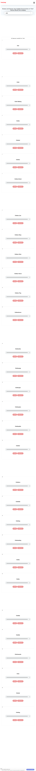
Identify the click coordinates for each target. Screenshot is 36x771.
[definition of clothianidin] (15, 434)
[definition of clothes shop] (15, 242)
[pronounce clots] (18, 677)
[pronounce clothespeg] (18, 371)
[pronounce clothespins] (18, 410)
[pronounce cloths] (18, 582)
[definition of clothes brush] (15, 187)
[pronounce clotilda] (18, 619)
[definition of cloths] (15, 587)
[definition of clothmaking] (15, 548)
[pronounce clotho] (18, 563)
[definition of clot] (15, 53)
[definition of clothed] (15, 148)
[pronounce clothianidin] (18, 430)
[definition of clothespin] (15, 395)
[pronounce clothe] (18, 124)
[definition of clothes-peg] (15, 301)
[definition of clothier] (15, 453)
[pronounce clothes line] (18, 219)
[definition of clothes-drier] (15, 262)
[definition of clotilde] (15, 643)
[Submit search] (30, 13)
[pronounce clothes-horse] (18, 277)
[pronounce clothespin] (18, 391)
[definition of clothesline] (15, 356)
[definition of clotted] (15, 701)
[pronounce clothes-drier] (18, 257)
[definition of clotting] (15, 720)
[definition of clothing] (15, 529)
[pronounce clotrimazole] (18, 658)
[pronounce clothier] (18, 449)
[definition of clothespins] (15, 415)
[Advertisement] (18, 27)
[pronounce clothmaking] (18, 544)
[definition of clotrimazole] (15, 662)
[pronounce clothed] (18, 143)
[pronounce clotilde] (18, 638)
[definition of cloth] (15, 90)
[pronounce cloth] (18, 85)
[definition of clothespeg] (15, 376)
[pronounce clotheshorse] (18, 316)
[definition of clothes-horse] (15, 281)
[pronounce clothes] (18, 163)
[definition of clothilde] (15, 509)
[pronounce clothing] (18, 524)
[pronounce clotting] (18, 716)
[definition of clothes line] (15, 223)
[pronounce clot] (18, 49)
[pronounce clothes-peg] (18, 296)
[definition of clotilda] (15, 623)
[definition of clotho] (15, 567)
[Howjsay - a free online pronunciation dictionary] (3, 2)
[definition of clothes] (15, 167)
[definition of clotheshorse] (15, 320)
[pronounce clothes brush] (18, 182)
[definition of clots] (15, 681)
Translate (20, 53)
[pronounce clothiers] (18, 485)
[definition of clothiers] (15, 490)
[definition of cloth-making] (15, 109)
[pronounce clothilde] (18, 505)
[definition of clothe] (15, 128)
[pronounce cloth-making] (18, 105)
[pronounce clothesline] (18, 352)
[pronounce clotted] (18, 696)
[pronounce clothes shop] (18, 238)
